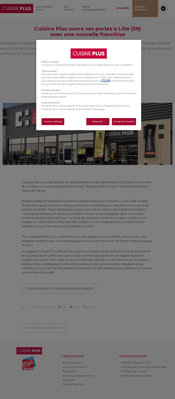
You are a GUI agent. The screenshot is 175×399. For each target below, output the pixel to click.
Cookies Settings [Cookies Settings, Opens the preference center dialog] (53, 121)
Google (106, 80)
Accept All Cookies (124, 121)
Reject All (98, 121)
